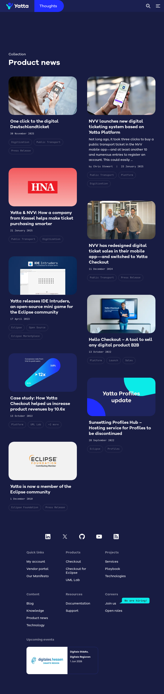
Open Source (37, 332)
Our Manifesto (37, 576)
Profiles (114, 453)
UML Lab (36, 429)
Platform (17, 429)
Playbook (112, 569)
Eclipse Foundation (24, 512)
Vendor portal (37, 569)
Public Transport (48, 142)
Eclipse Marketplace (25, 341)
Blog (30, 603)
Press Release (21, 150)
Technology (35, 625)
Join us (110, 603)
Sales (129, 365)
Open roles (113, 611)
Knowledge (35, 611)
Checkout (73, 561)
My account (35, 561)
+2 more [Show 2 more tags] (53, 429)
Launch (113, 365)
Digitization (20, 142)
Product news (37, 618)
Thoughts (51, 6)
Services (111, 561)
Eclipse (16, 332)
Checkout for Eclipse (76, 571)
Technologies (115, 576)
